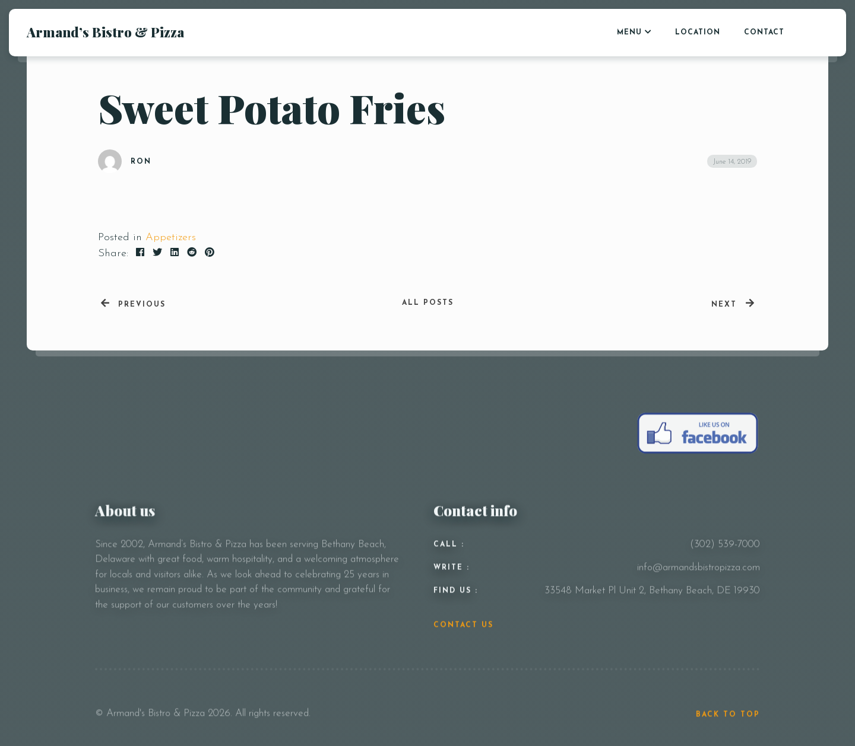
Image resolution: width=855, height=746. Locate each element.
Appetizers (170, 237)
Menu (629, 32)
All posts (428, 303)
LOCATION (697, 32)
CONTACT (764, 32)
